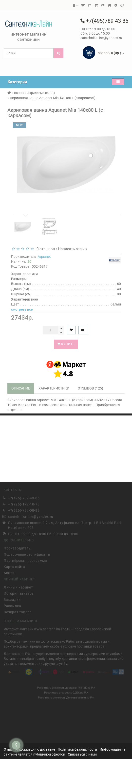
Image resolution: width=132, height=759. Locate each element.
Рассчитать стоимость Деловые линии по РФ (66, 696)
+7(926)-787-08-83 (23, 509)
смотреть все (22, 309)
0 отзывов (45, 249)
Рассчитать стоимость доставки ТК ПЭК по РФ (66, 686)
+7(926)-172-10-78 (23, 503)
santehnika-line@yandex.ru (30, 516)
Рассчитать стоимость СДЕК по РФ (66, 691)
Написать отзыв (72, 249)
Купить (66, 344)
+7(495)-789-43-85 (23, 497)
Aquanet (44, 257)
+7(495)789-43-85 (104, 21)
